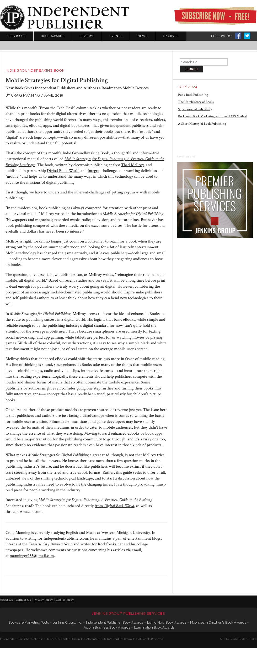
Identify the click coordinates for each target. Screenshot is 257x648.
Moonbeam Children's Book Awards (218, 622)
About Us (6, 600)
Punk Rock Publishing (193, 95)
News (142, 36)
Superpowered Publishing (195, 109)
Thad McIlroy (132, 165)
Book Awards (53, 36)
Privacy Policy (43, 600)
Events (115, 36)
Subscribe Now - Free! (215, 15)
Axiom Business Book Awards (107, 627)
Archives (171, 36)
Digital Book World (63, 170)
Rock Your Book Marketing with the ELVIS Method (212, 116)
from (114, 506)
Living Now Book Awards (166, 622)
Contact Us (23, 600)
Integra (93, 170)
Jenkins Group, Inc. (67, 622)
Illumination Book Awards (154, 627)
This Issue (16, 36)
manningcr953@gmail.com (32, 556)
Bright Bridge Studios (243, 639)
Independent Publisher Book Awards (114, 622)
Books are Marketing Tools (28, 622)
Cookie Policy (65, 600)
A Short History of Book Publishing (202, 124)
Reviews (86, 36)
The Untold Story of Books (196, 102)
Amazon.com (31, 511)
